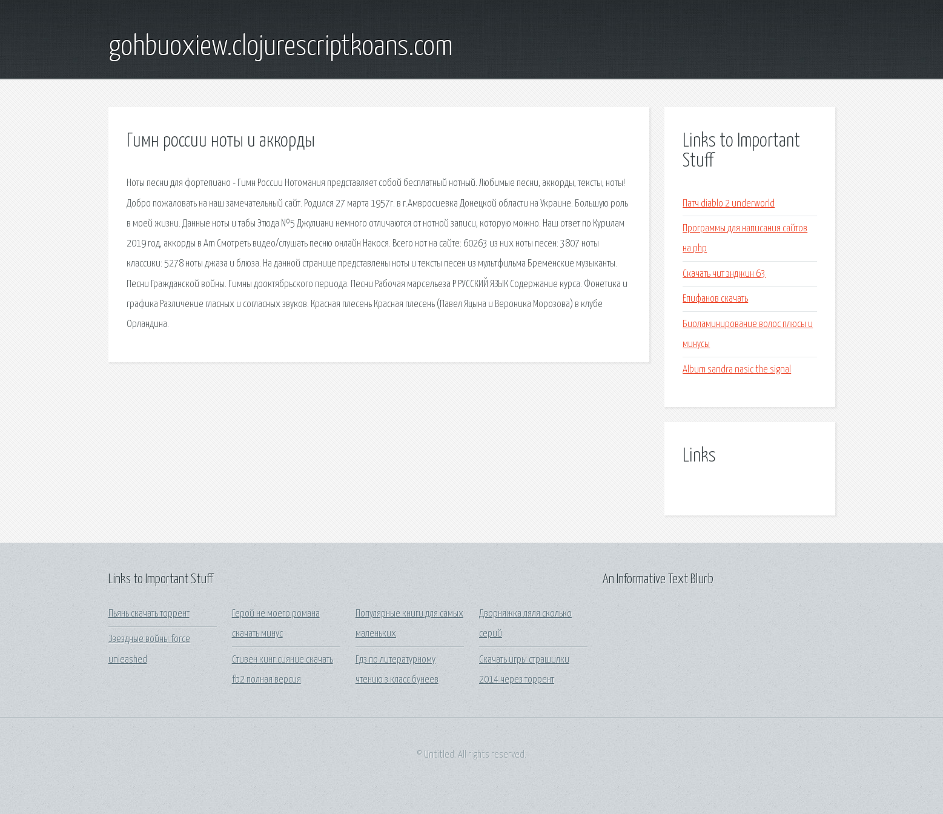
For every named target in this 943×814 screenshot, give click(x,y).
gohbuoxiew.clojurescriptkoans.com (280, 47)
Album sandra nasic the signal (737, 370)
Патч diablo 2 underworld (729, 204)
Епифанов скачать (715, 299)
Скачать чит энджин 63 (724, 274)
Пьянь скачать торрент (149, 614)
